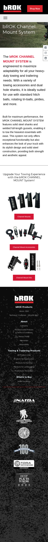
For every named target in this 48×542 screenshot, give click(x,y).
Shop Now (35, 8)
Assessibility (24, 344)
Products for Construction (24, 359)
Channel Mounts (24, 217)
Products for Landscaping (24, 367)
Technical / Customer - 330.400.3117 (24, 315)
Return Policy (24, 337)
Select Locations (24, 381)
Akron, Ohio (24, 311)
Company (24, 326)
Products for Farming (24, 363)
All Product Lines (24, 355)
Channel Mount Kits (24, 278)
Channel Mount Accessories (24, 247)
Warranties (24, 340)
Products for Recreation (24, 371)
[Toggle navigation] (5, 17)
